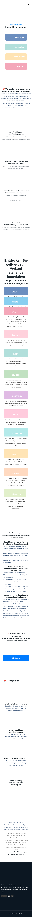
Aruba (11, 353)
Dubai (11, 453)
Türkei (11, 301)
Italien (12, 472)
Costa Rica (14, 395)
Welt (11, 291)
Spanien (12, 374)
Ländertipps (14, 493)
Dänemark (13, 432)
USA (10, 311)
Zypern (12, 414)
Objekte (16, 658)
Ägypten (12, 334)
